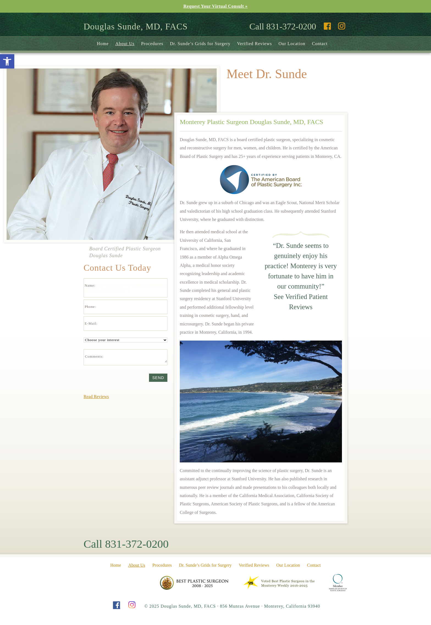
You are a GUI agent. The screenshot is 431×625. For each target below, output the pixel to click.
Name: (90, 285)
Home (103, 43)
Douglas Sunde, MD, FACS (136, 26)
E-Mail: (91, 323)
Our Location (291, 43)
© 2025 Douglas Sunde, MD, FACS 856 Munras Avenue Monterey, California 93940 (232, 606)
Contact (320, 43)
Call (126, 544)
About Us (124, 43)
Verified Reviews (254, 43)
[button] (7, 61)
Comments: (94, 356)
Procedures (152, 43)
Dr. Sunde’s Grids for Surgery (200, 43)
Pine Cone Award (194, 582)
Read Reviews (96, 396)
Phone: (90, 307)
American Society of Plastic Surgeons (338, 582)
